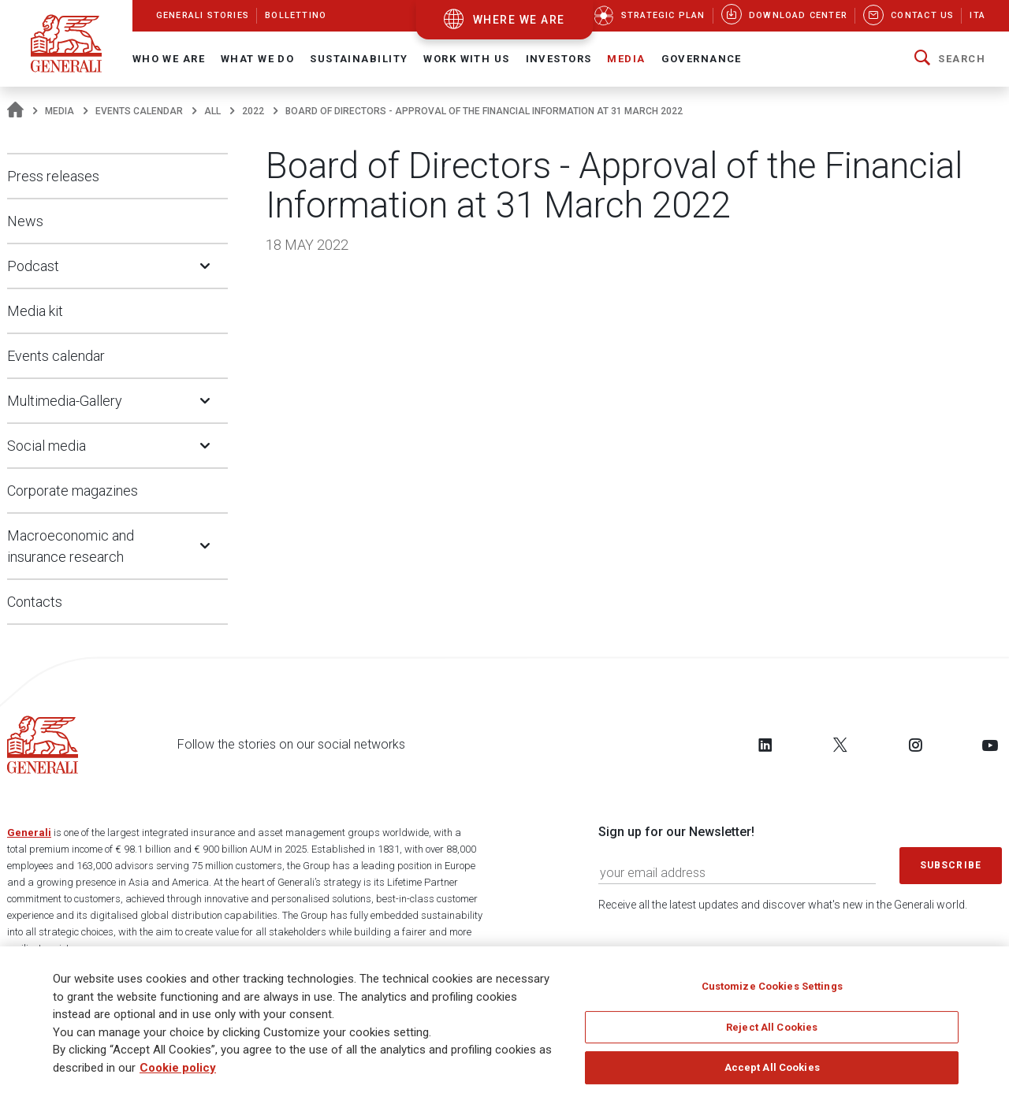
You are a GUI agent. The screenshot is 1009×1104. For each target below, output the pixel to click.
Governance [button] (701, 59)
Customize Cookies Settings (772, 991)
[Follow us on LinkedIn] (765, 744)
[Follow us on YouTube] (990, 744)
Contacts (34, 601)
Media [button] (626, 59)
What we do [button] (257, 59)
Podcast (33, 266)
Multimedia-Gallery (64, 400)
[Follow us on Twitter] (840, 744)
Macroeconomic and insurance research (70, 546)
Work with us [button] (466, 59)
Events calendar (139, 111)
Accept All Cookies (772, 1072)
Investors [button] (559, 59)
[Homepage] (15, 111)
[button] (949, 59)
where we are (519, 19)
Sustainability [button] (359, 59)
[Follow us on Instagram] (915, 744)
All (212, 111)
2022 (253, 111)
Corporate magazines (72, 490)
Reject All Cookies (771, 1032)
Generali (29, 832)
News (25, 221)
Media (59, 111)
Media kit (35, 311)
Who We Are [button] (168, 59)
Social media (46, 445)
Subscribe (950, 865)
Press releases (53, 176)
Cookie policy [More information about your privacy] (178, 1072)
